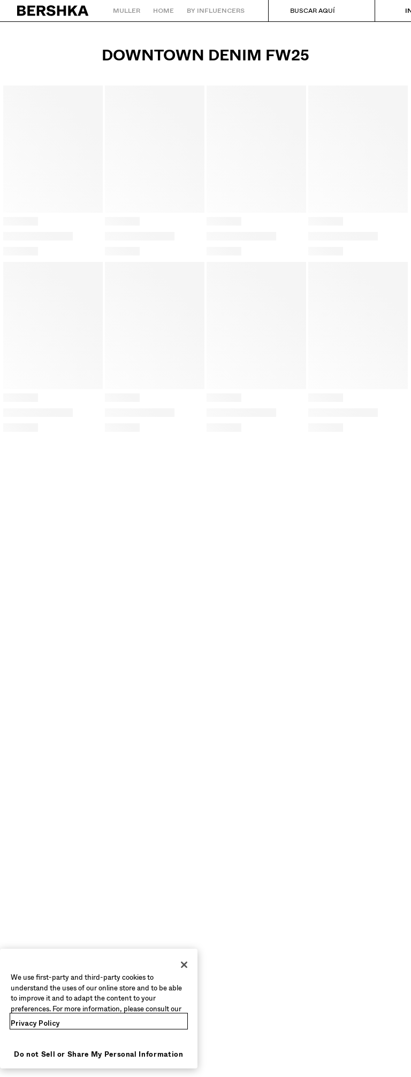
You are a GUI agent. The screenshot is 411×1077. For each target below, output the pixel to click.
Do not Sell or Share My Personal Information (99, 1054)
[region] (98, 1008)
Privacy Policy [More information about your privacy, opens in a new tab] (35, 1023)
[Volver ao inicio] (53, 10)
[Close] (184, 965)
